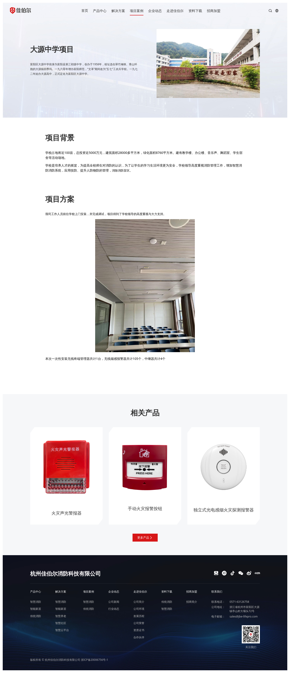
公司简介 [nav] (138, 602)
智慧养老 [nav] (60, 616)
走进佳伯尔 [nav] (175, 10)
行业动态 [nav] (113, 609)
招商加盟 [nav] (213, 10)
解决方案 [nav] (118, 10)
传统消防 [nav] (35, 616)
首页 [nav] (84, 10)
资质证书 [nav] (138, 630)
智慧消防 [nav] (35, 602)
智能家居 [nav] (35, 609)
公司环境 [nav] (138, 609)
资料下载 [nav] (195, 10)
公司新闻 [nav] (113, 602)
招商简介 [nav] (191, 602)
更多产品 (145, 537)
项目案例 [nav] (136, 10)
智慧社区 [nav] (60, 623)
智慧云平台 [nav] (62, 630)
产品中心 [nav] (99, 10)
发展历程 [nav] (138, 616)
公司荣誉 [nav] (138, 623)
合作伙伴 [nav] (138, 637)
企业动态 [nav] (155, 10)
